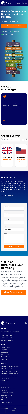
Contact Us (4, 359)
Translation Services (6, 395)
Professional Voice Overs (8, 388)
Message (6, 233)
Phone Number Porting (7, 402)
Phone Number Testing (7, 393)
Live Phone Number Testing (9, 371)
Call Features (4, 397)
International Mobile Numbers (9, 373)
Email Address (7, 219)
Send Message (14, 246)
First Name (6, 206)
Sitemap (14, 411)
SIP (2, 400)
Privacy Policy (5, 354)
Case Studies (4, 352)
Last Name (6, 213)
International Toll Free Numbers (10, 366)
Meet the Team (5, 347)
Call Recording (5, 390)
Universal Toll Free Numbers (9, 376)
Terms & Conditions (6, 357)
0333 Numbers (5, 378)
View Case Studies (14, 292)
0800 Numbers (5, 381)
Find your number (14, 26)
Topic (5, 226)
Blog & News (4, 350)
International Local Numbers (9, 369)
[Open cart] (22, 3)
